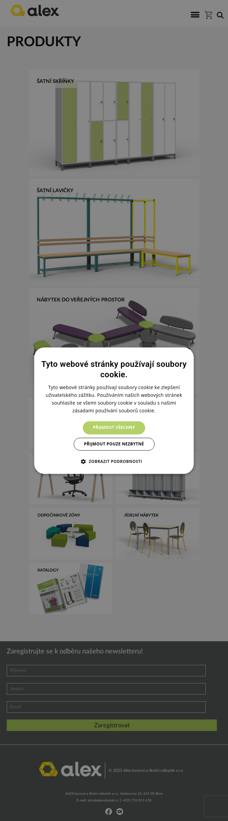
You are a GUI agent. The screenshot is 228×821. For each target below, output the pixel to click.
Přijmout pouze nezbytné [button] (114, 444)
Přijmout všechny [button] (114, 428)
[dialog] (114, 410)
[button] (114, 461)
